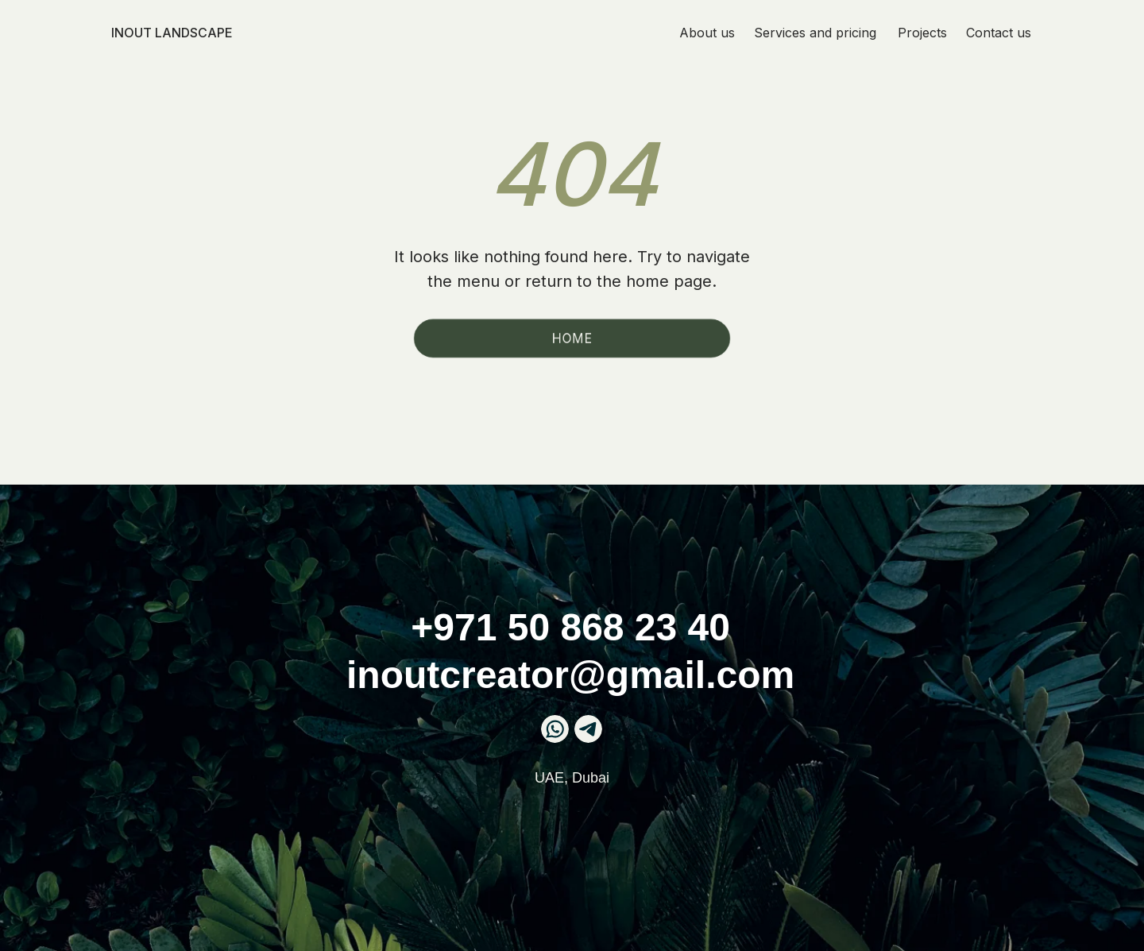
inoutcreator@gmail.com (570, 675)
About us (707, 33)
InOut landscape (172, 33)
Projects (922, 33)
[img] (588, 729)
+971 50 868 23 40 (570, 627)
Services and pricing (815, 33)
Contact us (998, 33)
